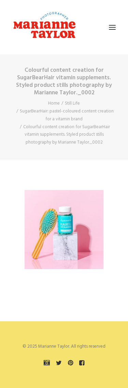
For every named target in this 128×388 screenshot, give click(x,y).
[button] (112, 27)
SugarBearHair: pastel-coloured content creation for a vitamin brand (67, 115)
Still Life (72, 103)
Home (54, 103)
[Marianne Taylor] (44, 27)
